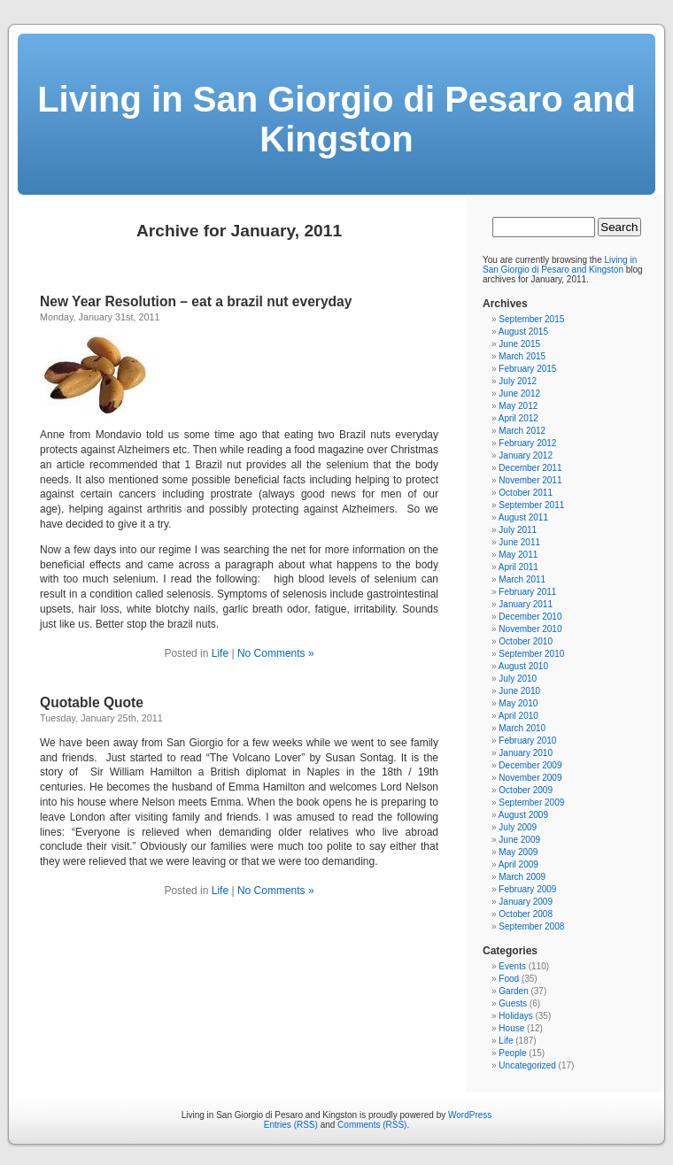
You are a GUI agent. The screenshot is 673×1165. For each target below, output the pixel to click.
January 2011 (526, 604)
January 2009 (526, 902)
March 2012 (522, 431)
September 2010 (531, 654)
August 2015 (523, 331)
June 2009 (519, 840)
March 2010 (522, 728)
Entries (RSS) (291, 1125)
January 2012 (526, 455)
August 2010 (523, 666)
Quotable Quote (91, 702)
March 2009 (522, 877)
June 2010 (519, 691)
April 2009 (518, 864)
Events (512, 966)
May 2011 (518, 554)
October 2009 (526, 790)
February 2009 (527, 889)
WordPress (469, 1115)
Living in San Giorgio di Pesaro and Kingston (336, 119)
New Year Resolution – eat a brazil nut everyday (196, 301)
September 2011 (531, 505)
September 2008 (531, 926)
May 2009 (518, 852)
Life (220, 653)
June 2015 (519, 344)
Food (509, 979)
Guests (513, 1003)
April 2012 (518, 418)
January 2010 (526, 753)
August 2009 (523, 815)
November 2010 (530, 629)
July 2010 (518, 678)
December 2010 (530, 616)
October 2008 (526, 914)
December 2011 (530, 468)
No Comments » (275, 653)
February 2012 (527, 443)
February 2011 (527, 592)
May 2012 (518, 406)
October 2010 (526, 641)
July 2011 (518, 530)
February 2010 (527, 740)
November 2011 (530, 480)
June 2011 (519, 542)
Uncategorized (527, 1065)
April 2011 (518, 567)
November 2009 (530, 778)
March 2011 (522, 579)
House (511, 1028)
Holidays (515, 1016)
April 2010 (518, 716)
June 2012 (519, 393)
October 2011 (526, 493)
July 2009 (518, 827)
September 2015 (531, 319)
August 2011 (523, 517)
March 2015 (522, 356)
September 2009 (531, 802)
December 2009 (530, 765)
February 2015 (527, 369)
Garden (513, 991)
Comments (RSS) (371, 1125)
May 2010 (518, 703)
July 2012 (518, 381)
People (512, 1053)
